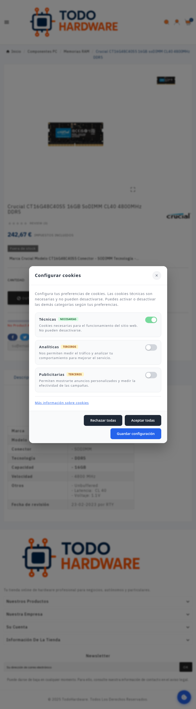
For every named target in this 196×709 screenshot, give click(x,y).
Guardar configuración (136, 433)
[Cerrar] (156, 275)
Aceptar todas (143, 420)
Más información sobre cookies (62, 402)
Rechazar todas (103, 420)
